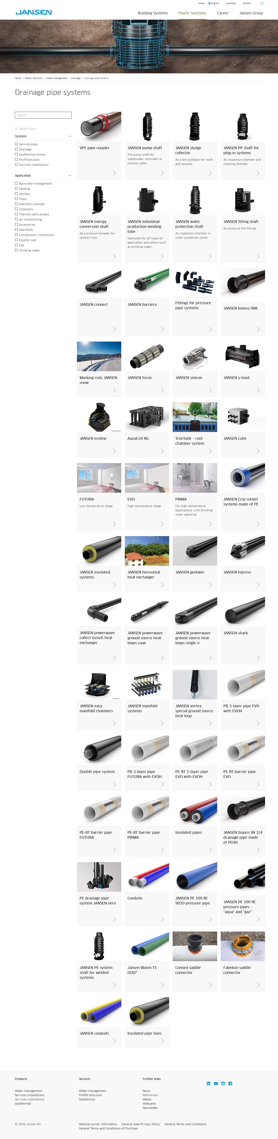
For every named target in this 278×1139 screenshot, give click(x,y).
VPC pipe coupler (95, 148)
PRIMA (181, 499)
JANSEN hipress (237, 572)
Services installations (29, 1095)
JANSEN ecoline (93, 438)
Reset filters (27, 129)
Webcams (149, 1103)
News (146, 1091)
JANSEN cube (234, 438)
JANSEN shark (235, 633)
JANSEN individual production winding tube (144, 227)
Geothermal (23, 1103)
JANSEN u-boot (236, 378)
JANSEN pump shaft (144, 148)
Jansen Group (251, 13)
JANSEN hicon (139, 378)
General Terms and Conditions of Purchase (108, 1128)
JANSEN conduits (94, 1033)
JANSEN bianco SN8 (240, 308)
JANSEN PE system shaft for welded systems (96, 973)
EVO (131, 499)
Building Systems (153, 13)
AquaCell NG (138, 438)
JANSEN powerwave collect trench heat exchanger (97, 638)
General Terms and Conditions (185, 1124)
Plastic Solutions (192, 13)
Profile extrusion (90, 1095)
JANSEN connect (94, 304)
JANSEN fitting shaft (240, 222)
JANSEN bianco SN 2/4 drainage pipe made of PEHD (242, 837)
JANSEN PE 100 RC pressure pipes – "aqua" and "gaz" (239, 907)
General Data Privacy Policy (141, 1124)
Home (201, 3)
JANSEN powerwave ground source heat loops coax (145, 638)
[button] (43, 1079)
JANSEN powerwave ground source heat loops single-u (193, 638)
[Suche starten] (260, 4)
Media (147, 1099)
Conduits (135, 898)
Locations (231, 3)
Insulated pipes (188, 832)
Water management (56, 78)
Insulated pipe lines (144, 1033)
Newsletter (150, 1108)
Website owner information (98, 1124)
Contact (247, 3)
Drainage (75, 78)
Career (223, 13)
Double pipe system (97, 772)
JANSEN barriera (141, 304)
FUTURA (87, 499)
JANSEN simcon (188, 378)
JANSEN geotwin (189, 572)
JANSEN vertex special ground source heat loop (194, 711)
